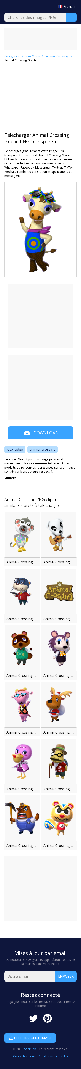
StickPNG (30, 1049)
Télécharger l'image (30, 1037)
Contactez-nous (24, 1056)
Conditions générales (53, 1056)
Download (40, 433)
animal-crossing (43, 449)
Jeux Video (32, 56)
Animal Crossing (57, 56)
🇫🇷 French (66, 6)
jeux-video (14, 449)
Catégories (11, 56)
